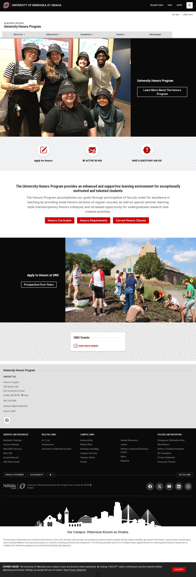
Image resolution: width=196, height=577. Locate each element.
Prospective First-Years (39, 284)
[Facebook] (7, 420)
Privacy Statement (166, 457)
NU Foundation (164, 453)
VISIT (170, 5)
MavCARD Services (12, 448)
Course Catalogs (11, 444)
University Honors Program (22, 27)
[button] (19, 34)
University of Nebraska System (56, 448)
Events (83, 461)
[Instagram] (188, 486)
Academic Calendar (12, 440)
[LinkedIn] (179, 486)
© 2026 (31, 488)
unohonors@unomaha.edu (15, 406)
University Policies (166, 461)
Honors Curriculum (59, 220)
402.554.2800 (185, 475)
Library (124, 444)
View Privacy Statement (74, 570)
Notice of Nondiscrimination (170, 448)
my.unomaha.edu (11, 457)
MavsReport (163, 444)
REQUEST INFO (156, 5)
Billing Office (86, 444)
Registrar (125, 460)
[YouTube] (169, 486)
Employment (48, 444)
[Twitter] (160, 486)
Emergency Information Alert (171, 440)
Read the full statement (60, 545)
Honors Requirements (93, 220)
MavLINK (7, 453)
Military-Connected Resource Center (134, 450)
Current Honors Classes (131, 220)
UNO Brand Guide (11, 461)
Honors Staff (9, 411)
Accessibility (86, 440)
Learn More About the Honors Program (162, 92)
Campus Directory (88, 453)
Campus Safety (87, 457)
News (123, 456)
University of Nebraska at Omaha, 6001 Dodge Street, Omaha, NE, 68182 (59, 485)
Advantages (155, 34)
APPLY (179, 5)
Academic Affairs (14, 23)
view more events (86, 346)
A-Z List (46, 440)
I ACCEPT (178, 569)
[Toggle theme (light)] (51, 475)
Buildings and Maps (89, 448)
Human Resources (129, 440)
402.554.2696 (9, 400)
